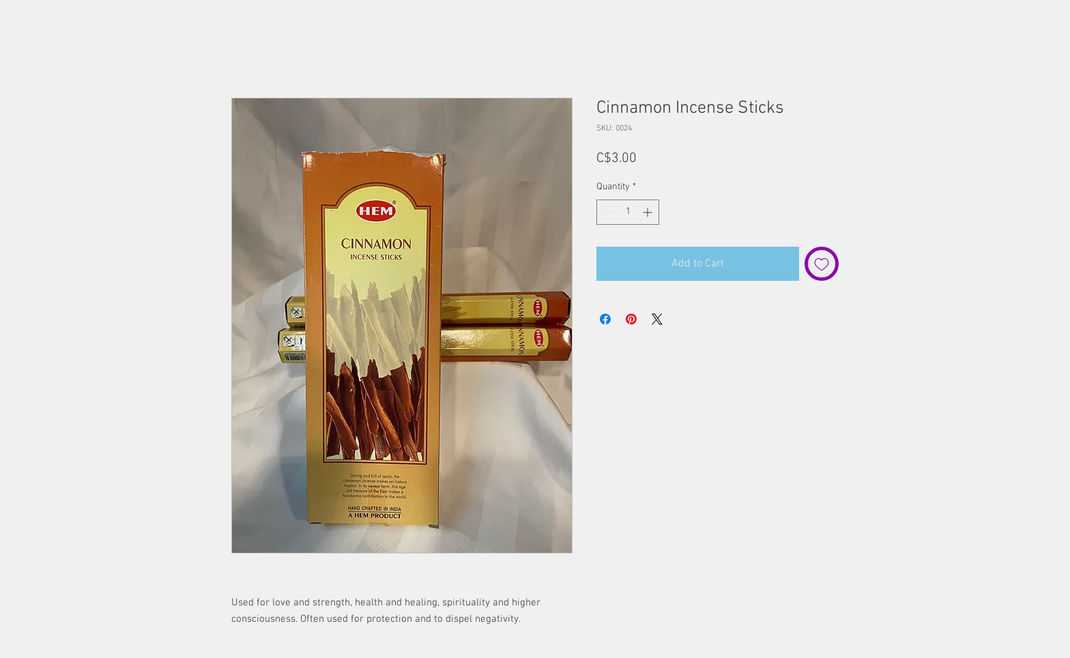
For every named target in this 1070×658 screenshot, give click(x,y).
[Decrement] (607, 212)
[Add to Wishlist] (822, 264)
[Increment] (648, 212)
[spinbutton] (628, 212)
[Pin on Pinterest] (631, 319)
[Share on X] (657, 319)
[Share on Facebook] (605, 319)
